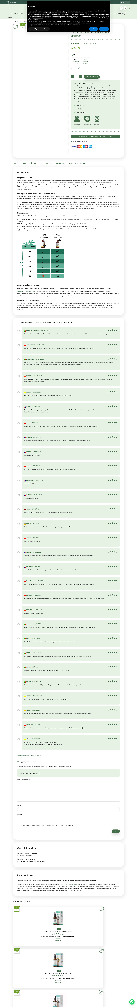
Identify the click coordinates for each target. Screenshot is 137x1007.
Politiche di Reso (57, 979)
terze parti (55, 14)
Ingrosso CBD (20, 983)
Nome (19, 806)
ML (74, 55)
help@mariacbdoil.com (72, 885)
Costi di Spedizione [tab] (50, 163)
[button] (132, 1002)
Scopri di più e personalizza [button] (39, 29)
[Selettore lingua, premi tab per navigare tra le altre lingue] (125, 2)
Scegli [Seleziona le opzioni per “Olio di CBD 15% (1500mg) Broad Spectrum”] (31, 942)
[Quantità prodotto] (76, 76)
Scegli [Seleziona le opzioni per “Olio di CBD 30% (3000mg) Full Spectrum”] (69, 942)
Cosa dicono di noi (21, 969)
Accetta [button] (104, 29)
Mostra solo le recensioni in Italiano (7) (29, 756)
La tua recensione (23, 780)
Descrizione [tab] (20, 163)
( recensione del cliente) (88, 43)
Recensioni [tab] (33, 163)
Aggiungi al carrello (92, 76)
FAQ (53, 972)
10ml (76, 61)
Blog (17, 976)
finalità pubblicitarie (38, 18)
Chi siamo (19, 965)
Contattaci (11, 2)
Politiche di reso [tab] (70, 163)
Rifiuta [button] (94, 29)
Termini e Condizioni (22, 988)
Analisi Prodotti (20, 972)
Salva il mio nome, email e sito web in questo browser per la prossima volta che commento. (46, 826)
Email (19, 815)
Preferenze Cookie (72, 1004)
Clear (75, 67)
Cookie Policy (29, 986)
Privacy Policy (20, 986)
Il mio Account (20, 979)
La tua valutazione (26, 774)
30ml (85, 61)
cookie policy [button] (83, 12)
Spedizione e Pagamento (59, 969)
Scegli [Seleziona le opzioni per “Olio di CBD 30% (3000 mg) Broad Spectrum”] (108, 942)
